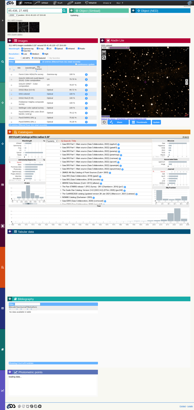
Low (24, 54)
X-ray (40, 48)
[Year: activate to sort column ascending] (18, 308)
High (45, 54)
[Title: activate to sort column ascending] (28, 308)
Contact (183, 406)
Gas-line (26, 51)
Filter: (24, 62)
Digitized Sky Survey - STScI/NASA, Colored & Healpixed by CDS (123, 119)
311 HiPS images (14, 20)
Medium (34, 54)
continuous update (85, 64)
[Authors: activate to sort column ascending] (33, 308)
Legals (190, 406)
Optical (59, 48)
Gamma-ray (27, 48)
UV (49, 48)
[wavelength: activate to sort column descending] (73, 69)
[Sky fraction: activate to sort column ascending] (87, 69)
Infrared (70, 48)
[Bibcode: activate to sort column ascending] (12, 308)
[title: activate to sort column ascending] (38, 69)
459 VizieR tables (14, 34)
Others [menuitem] (106, 3)
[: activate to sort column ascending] (11, 69)
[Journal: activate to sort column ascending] (23, 308)
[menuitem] (10, 3)
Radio (81, 48)
